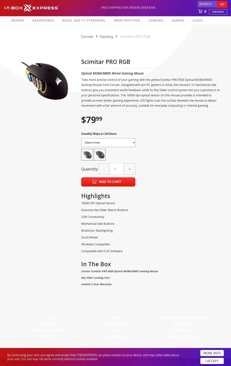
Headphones (48, 324)
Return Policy (115, 337)
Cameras (48, 337)
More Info (212, 353)
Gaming (115, 318)
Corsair (87, 36)
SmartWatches (115, 324)
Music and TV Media (48, 331)
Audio (115, 331)
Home (48, 318)
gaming (106, 36)
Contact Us (183, 331)
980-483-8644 (183, 324)
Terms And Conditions (182, 337)
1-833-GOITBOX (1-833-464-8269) (183, 318)
